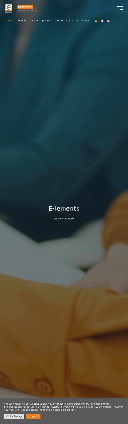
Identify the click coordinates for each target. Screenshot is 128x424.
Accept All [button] (33, 416)
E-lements (23, 7)
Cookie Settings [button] (14, 416)
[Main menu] (120, 8)
